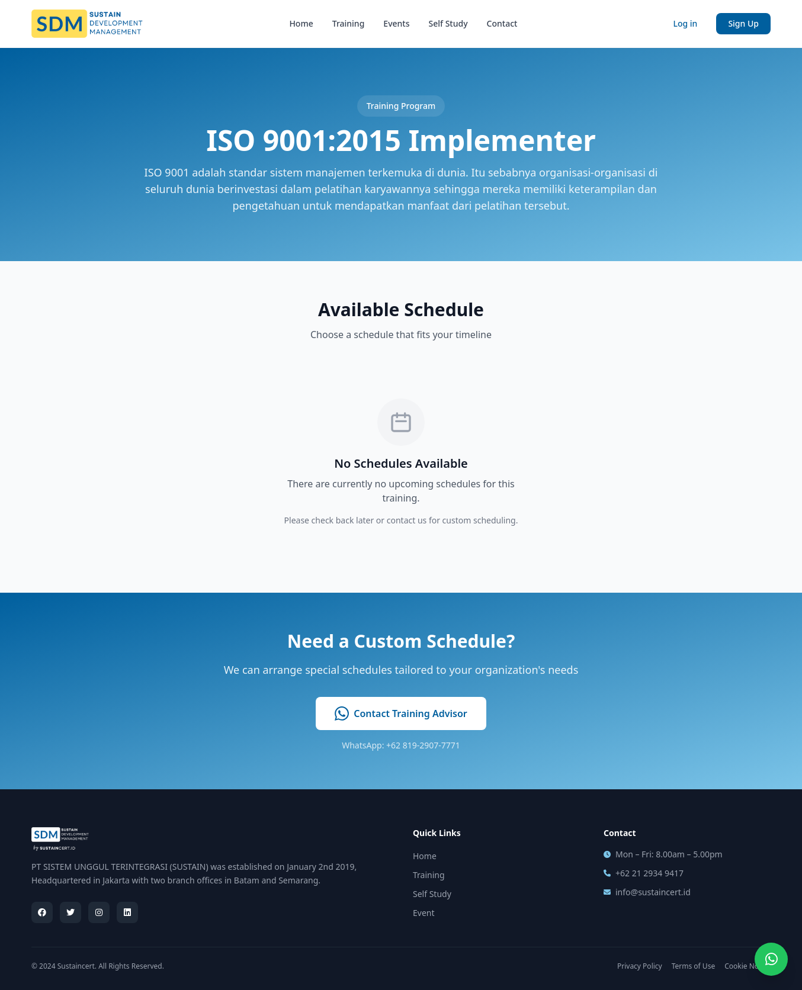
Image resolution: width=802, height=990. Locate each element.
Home (301, 23)
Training (348, 23)
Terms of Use (693, 966)
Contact (502, 23)
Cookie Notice (747, 966)
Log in (685, 23)
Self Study (448, 23)
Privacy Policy (639, 966)
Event (424, 912)
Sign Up (743, 23)
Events (396, 23)
